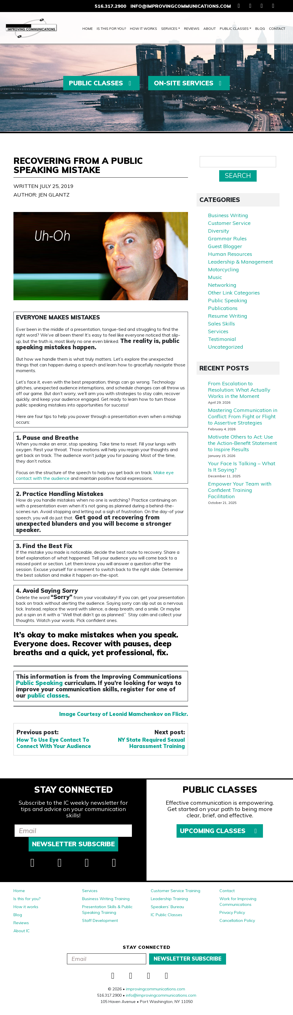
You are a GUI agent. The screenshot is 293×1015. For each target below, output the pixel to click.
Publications (222, 308)
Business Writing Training (106, 898)
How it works (143, 28)
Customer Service (229, 223)
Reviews (191, 28)
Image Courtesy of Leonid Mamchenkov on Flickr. (123, 714)
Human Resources (230, 254)
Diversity (218, 230)
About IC (21, 930)
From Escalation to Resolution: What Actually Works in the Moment (239, 389)
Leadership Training (169, 898)
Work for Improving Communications (237, 901)
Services (169, 28)
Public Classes (234, 28)
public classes (47, 695)
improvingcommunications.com (155, 989)
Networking (222, 285)
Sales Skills (221, 323)
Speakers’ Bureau (167, 906)
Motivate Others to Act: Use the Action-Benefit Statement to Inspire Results (242, 443)
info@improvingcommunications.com (180, 6)
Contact (277, 28)
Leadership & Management (240, 261)
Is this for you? (111, 28)
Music (215, 277)
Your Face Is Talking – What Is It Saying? (241, 466)
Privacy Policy (232, 912)
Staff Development (100, 920)
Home (87, 28)
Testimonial (222, 339)
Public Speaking (39, 682)
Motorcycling (223, 269)
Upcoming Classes (220, 831)
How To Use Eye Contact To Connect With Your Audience (54, 743)
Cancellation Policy (237, 920)
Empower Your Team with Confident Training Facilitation (239, 490)
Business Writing (228, 215)
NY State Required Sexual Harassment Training (151, 743)
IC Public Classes (166, 914)
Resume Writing (227, 316)
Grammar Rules (227, 238)
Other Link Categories (234, 292)
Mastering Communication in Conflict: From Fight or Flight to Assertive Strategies (242, 416)
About (209, 28)
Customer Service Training (175, 890)
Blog (260, 28)
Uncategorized (225, 346)
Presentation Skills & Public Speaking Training (107, 909)
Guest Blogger (225, 246)
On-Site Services (189, 83)
